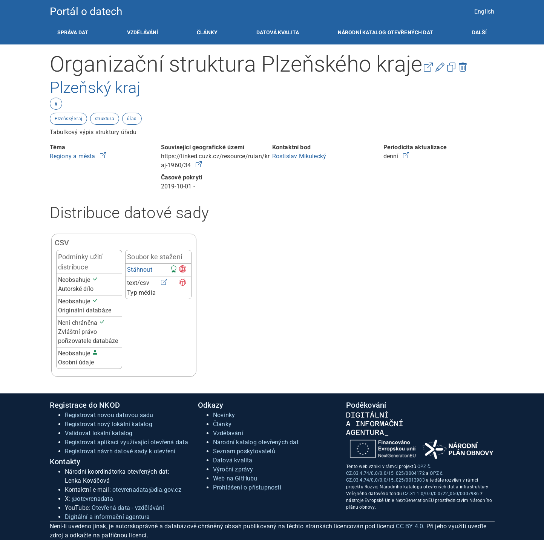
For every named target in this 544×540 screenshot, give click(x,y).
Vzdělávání (142, 32)
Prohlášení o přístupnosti (247, 487)
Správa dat (73, 32)
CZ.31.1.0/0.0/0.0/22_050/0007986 (441, 493)
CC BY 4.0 (409, 526)
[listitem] (73, 32)
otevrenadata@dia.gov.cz (146, 489)
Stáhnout (139, 269)
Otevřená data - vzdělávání (128, 507)
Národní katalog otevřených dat (256, 442)
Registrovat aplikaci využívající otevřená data (126, 442)
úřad (132, 118)
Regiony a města (73, 156)
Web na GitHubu (235, 478)
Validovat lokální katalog (99, 433)
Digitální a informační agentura (107, 516)
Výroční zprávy (233, 469)
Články (207, 32)
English (484, 11)
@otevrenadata (92, 498)
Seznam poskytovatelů (244, 451)
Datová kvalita (277, 32)
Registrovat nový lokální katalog (108, 424)
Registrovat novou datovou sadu (109, 415)
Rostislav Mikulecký (299, 156)
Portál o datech (86, 11)
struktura (104, 118)
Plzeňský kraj (69, 118)
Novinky (224, 415)
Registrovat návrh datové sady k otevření (120, 451)
